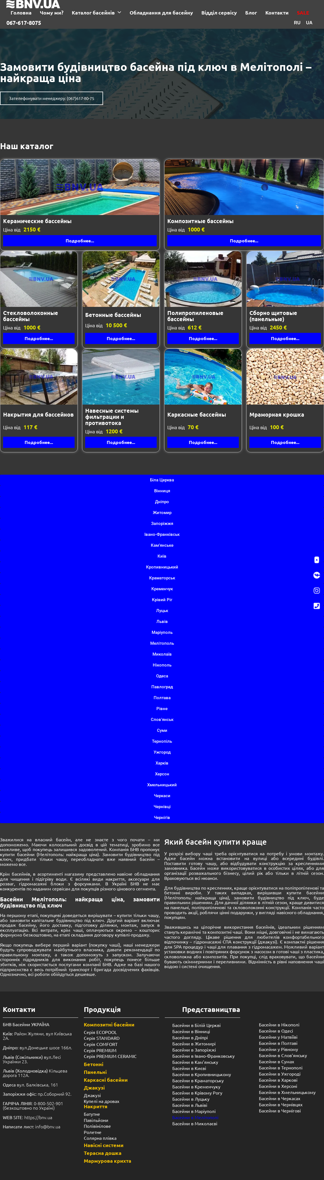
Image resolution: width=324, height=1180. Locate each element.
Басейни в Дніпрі (190, 1037)
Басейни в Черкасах (279, 1098)
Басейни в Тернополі (280, 1067)
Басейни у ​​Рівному (278, 1049)
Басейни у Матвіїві (278, 1037)
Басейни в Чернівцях (280, 1104)
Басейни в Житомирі (194, 1043)
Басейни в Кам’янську (195, 1062)
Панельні (95, 1072)
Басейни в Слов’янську (283, 1055)
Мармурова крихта (107, 1160)
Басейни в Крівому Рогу (197, 1092)
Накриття (96, 1106)
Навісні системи (103, 1145)
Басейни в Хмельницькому (287, 1092)
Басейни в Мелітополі (195, 1117)
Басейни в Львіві (189, 1105)
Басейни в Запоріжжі (194, 1049)
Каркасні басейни (106, 1079)
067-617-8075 (23, 22)
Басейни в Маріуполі (194, 1111)
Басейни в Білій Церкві (196, 1025)
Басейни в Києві (189, 1068)
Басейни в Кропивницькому (201, 1074)
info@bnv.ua (47, 1126)
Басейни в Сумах (276, 1061)
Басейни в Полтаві (278, 1043)
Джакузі (94, 1087)
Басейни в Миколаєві (194, 1123)
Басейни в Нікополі (279, 1024)
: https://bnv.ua (27, 1117)
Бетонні (93, 1064)
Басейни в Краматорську (198, 1080)
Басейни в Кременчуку (196, 1086)
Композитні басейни (109, 1024)
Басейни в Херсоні (278, 1086)
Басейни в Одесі (276, 1030)
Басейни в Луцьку (190, 1099)
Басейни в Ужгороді (280, 1073)
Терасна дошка (103, 1153)
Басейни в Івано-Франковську (203, 1056)
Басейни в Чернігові (280, 1110)
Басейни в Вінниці (191, 1031)
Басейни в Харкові (278, 1080)
